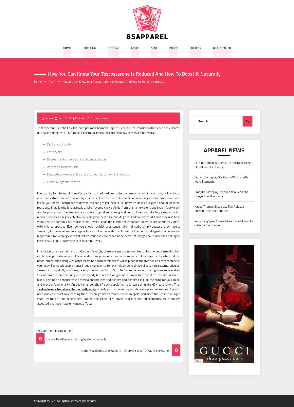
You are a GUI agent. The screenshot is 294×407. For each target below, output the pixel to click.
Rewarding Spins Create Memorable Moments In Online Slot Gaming (223, 223)
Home (67, 48)
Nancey (49, 118)
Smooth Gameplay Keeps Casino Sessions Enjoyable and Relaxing (221, 194)
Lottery (195, 48)
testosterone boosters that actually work (66, 289)
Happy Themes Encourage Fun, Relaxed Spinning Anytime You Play (219, 208)
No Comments (99, 118)
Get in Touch (222, 48)
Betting (113, 48)
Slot (154, 48)
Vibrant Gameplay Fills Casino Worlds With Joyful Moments (221, 179)
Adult (135, 48)
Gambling (89, 48)
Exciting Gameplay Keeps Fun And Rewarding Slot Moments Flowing (222, 165)
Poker (173, 48)
